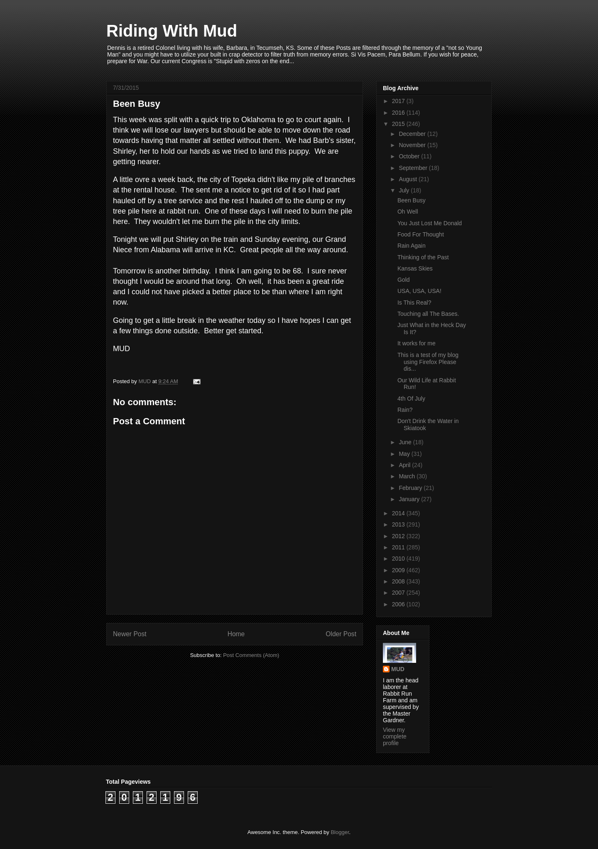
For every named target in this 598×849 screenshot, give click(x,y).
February (411, 488)
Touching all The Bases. (428, 313)
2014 (399, 513)
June (406, 442)
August (408, 179)
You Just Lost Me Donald (429, 223)
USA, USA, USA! (419, 291)
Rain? (405, 409)
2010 (399, 558)
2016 (399, 112)
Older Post (341, 633)
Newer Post (130, 633)
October (410, 156)
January (410, 499)
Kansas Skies (415, 268)
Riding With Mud (171, 31)
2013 (399, 524)
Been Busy (411, 200)
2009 (399, 570)
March (408, 476)
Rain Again (411, 245)
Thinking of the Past (423, 257)
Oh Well (407, 211)
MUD (397, 669)
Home (236, 633)
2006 (399, 604)
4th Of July (411, 398)
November (413, 145)
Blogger (340, 832)
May (405, 453)
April (405, 465)
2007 (399, 592)
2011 (399, 547)
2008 (399, 581)
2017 (399, 101)
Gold (403, 279)
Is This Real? (414, 302)
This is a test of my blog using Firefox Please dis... (427, 362)
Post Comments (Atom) (251, 655)
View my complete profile (395, 736)
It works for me (416, 343)
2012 (399, 536)
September (414, 168)
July (405, 190)
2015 (399, 124)
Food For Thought (420, 234)
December (413, 133)
